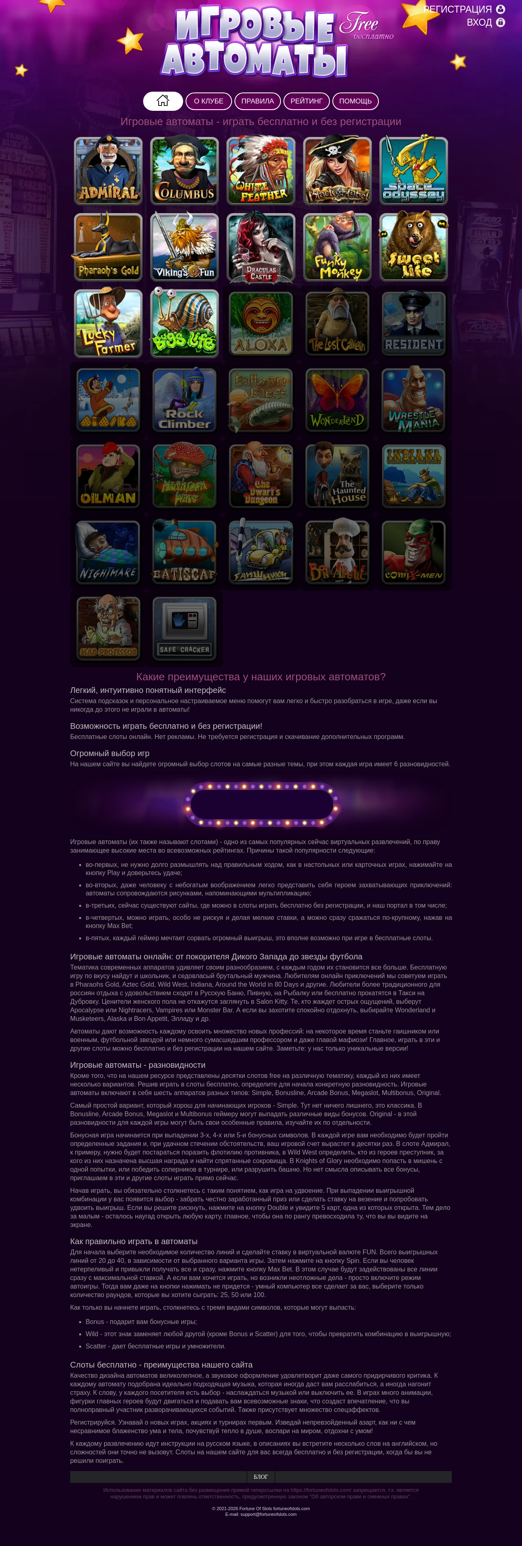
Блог (261, 1477)
